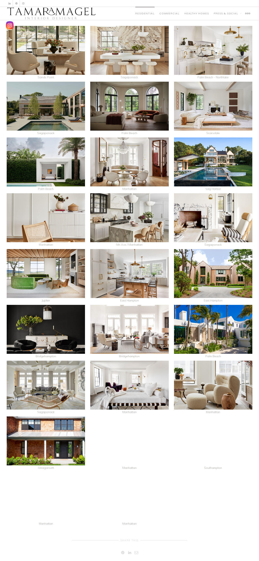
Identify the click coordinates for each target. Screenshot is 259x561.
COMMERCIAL (169, 13)
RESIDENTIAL (145, 13)
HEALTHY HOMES (196, 13)
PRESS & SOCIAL (226, 13)
